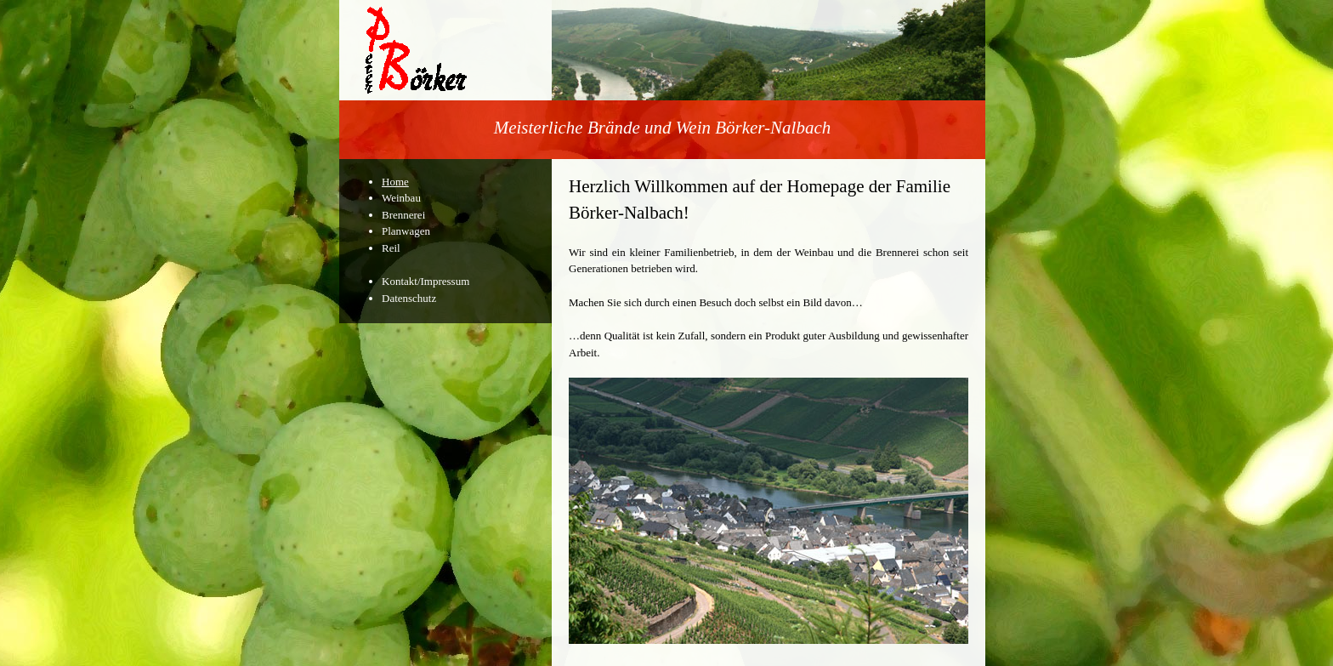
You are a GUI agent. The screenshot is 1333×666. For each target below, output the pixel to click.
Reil (391, 248)
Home (395, 181)
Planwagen (406, 231)
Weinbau (401, 197)
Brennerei (403, 214)
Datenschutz (409, 298)
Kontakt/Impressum (425, 281)
